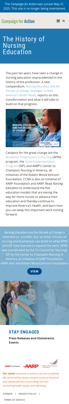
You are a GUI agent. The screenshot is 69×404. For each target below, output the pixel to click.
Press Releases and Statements (31, 338)
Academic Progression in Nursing (29, 157)
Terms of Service (14, 399)
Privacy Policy (27, 393)
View (34, 271)
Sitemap (8, 393)
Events (14, 342)
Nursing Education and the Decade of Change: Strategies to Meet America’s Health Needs (33, 90)
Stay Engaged (24, 332)
